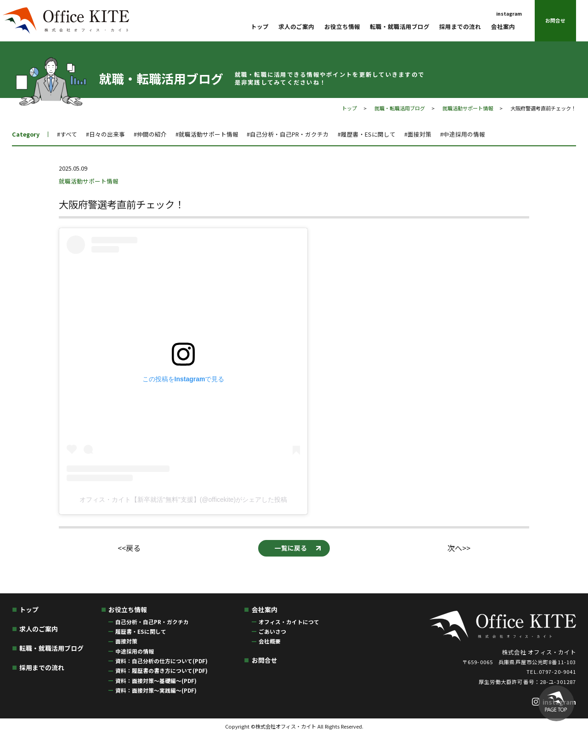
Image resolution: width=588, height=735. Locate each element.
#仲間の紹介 (150, 134)
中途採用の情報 (134, 651)
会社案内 (503, 26)
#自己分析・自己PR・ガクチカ (288, 134)
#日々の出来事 (105, 134)
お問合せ (555, 20)
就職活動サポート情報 (467, 108)
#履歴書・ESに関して (367, 134)
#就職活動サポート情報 (206, 134)
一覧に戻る (291, 547)
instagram (509, 13)
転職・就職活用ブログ (400, 26)
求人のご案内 (296, 26)
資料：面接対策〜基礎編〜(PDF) (156, 680)
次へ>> (458, 548)
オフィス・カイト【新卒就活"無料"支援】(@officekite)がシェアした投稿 (183, 499)
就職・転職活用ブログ (399, 108)
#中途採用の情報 (462, 134)
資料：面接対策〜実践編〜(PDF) (156, 690)
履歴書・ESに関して (140, 631)
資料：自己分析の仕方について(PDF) (161, 661)
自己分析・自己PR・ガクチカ (152, 622)
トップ (260, 26)
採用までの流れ (460, 26)
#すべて (67, 134)
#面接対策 (417, 134)
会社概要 (270, 641)
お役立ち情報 (342, 26)
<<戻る (129, 548)
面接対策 (126, 641)
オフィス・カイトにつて (289, 622)
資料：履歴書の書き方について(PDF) (161, 670)
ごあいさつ (272, 631)
